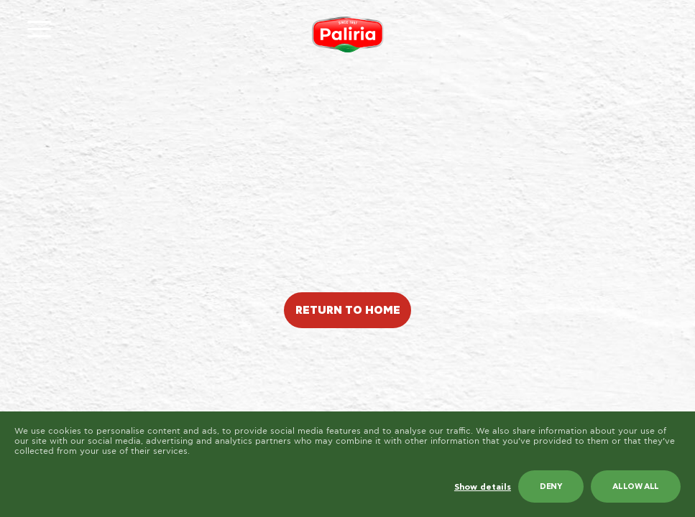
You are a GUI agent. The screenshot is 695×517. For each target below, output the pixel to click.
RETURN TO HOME (347, 310)
